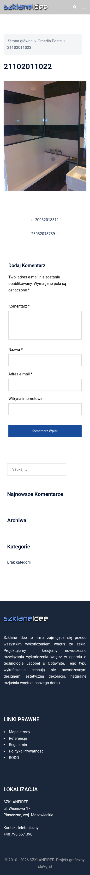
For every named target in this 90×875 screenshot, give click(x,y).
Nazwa (15, 349)
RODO (14, 757)
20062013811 (47, 220)
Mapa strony (19, 732)
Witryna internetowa (25, 398)
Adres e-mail (20, 374)
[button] (75, 7)
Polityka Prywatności (26, 751)
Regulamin (18, 744)
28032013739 (43, 234)
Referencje (18, 738)
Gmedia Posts (50, 41)
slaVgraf (45, 866)
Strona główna (20, 41)
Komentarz (19, 306)
